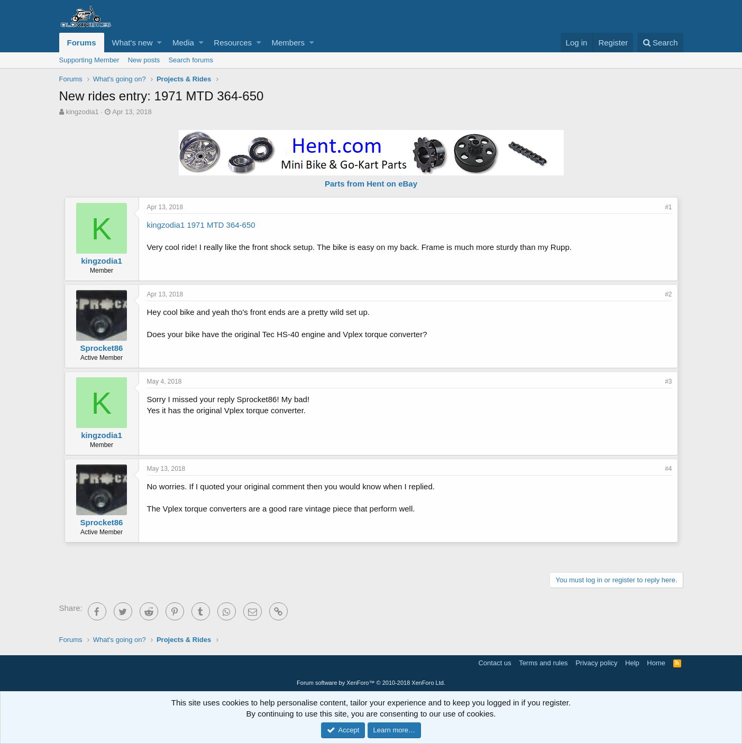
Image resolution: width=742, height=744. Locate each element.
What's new (132, 42)
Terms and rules (543, 663)
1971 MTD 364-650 (221, 224)
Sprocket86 (101, 347)
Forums (81, 42)
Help (632, 663)
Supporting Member (89, 60)
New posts (144, 60)
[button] (159, 42)
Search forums (190, 60)
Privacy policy (596, 663)
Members (288, 42)
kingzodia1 (82, 112)
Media (183, 42)
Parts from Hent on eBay (371, 183)
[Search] (660, 42)
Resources (233, 42)
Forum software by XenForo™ (371, 683)
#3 (668, 381)
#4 (668, 468)
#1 (668, 207)
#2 (668, 294)
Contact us (494, 663)
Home (656, 663)
